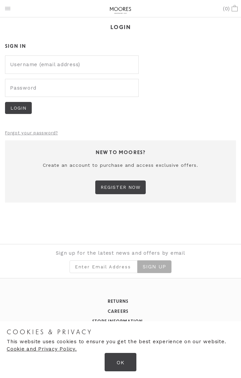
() (230, 9)
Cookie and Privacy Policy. (42, 349)
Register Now (121, 187)
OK (120, 363)
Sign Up (154, 267)
